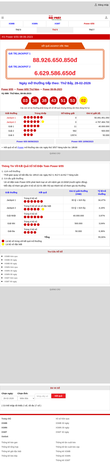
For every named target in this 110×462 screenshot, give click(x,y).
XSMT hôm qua (10, 278)
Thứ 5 (55, 30)
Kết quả (58, 396)
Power (21, 147)
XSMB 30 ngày (10, 260)
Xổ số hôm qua (62, 419)
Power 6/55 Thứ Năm (28, 89)
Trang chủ (6, 419)
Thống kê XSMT (63, 460)
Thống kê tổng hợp (9, 447)
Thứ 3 (18, 30)
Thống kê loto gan (9, 442)
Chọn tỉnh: (22, 393)
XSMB (11, 23)
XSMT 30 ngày (62, 432)
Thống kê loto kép (9, 456)
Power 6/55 (89, 23)
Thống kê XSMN (63, 456)
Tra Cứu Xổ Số (55, 251)
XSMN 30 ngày (10, 271)
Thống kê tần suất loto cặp (67, 447)
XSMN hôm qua (11, 267)
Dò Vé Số (55, 388)
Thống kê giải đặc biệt (11, 451)
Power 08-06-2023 (52, 89)
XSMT (57, 23)
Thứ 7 (91, 30)
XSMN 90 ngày (10, 274)
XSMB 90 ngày (10, 263)
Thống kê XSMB (63, 451)
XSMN (35, 23)
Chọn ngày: (7, 393)
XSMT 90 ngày (10, 281)
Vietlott (4, 436)
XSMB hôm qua (10, 256)
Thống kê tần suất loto (66, 442)
